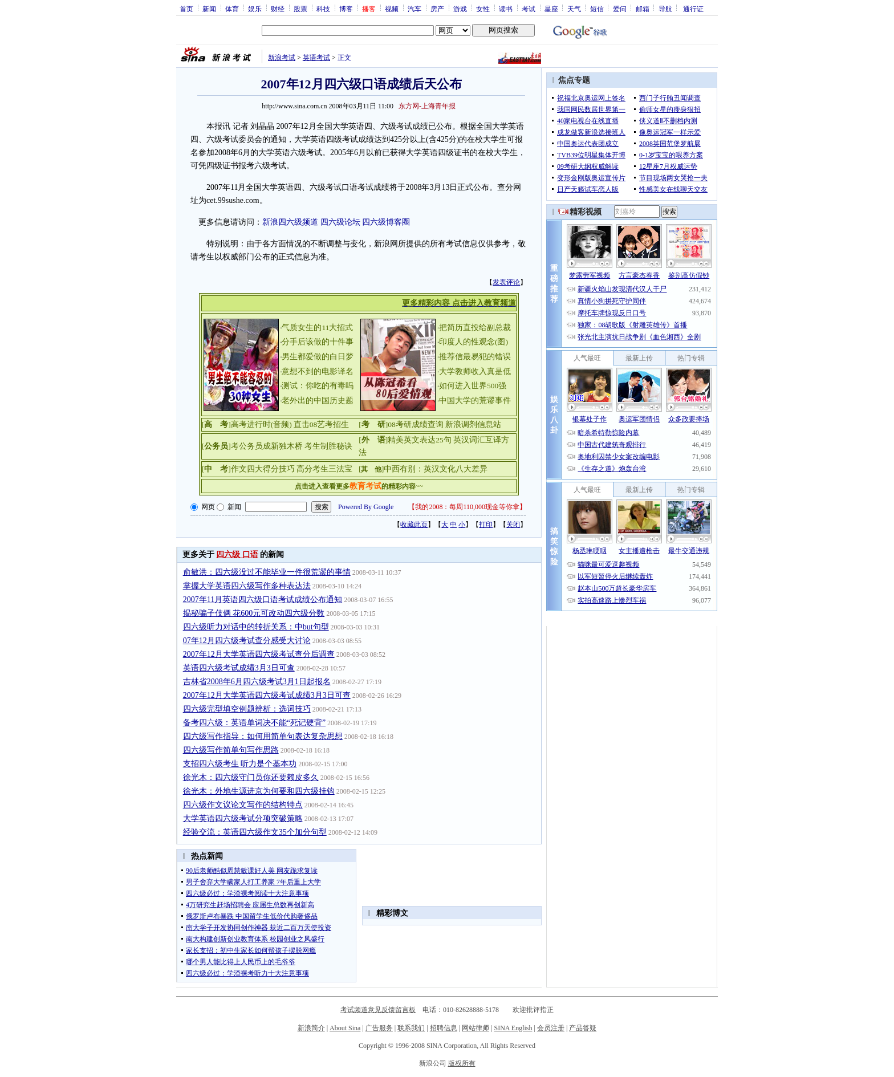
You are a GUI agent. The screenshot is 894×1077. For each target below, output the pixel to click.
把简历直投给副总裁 (475, 327)
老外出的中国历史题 (317, 400)
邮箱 (642, 8)
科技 (323, 8)
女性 (483, 8)
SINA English (513, 1028)
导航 (665, 8)
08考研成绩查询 (416, 424)
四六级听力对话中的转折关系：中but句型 (256, 627)
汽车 (414, 8)
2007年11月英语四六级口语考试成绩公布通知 (262, 599)
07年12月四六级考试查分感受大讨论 (247, 640)
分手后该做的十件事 (317, 342)
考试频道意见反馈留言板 (378, 1010)
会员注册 (550, 1028)
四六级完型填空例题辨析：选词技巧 (247, 709)
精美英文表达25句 (420, 440)
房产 (437, 8)
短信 (597, 8)
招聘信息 (443, 1028)
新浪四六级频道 (290, 222)
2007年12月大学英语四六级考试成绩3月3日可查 (267, 695)
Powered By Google (365, 507)
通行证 (693, 8)
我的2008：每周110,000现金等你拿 (467, 507)
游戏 (460, 8)
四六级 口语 (237, 554)
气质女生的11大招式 (317, 327)
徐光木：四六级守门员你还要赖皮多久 (251, 777)
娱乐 (255, 8)
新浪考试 (281, 58)
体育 (232, 8)
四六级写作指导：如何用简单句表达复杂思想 (263, 736)
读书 (506, 8)
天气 (574, 8)
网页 (208, 507)
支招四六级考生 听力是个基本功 (240, 763)
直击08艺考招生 (322, 424)
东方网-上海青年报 (427, 106)
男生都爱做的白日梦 (317, 356)
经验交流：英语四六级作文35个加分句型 (255, 832)
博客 (346, 8)
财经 (278, 8)
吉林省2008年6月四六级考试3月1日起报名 (257, 681)
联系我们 (411, 1028)
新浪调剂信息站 (473, 424)
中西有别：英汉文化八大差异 (435, 469)
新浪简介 (311, 1028)
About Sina (345, 1028)
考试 (528, 8)
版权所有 (462, 1063)
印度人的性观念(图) (473, 342)
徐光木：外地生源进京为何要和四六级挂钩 (259, 791)
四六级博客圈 (386, 222)
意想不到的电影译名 (317, 371)
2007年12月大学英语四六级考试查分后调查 (259, 654)
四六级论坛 (340, 222)
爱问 (620, 8)
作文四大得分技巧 (263, 469)
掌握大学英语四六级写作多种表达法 (247, 586)
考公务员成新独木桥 (267, 446)
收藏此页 (414, 525)
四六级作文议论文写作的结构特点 (243, 804)
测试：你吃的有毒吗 (317, 385)
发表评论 (506, 282)
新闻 (209, 8)
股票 (300, 8)
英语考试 (316, 58)
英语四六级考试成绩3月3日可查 (239, 668)
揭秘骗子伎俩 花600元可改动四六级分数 (254, 613)
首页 (186, 8)
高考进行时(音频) (261, 424)
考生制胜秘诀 (328, 446)
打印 (486, 525)
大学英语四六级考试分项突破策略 (243, 818)
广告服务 (379, 1028)
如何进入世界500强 (472, 385)
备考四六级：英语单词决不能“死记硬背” (254, 722)
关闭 (513, 525)
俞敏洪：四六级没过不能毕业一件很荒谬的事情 (267, 572)
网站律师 (475, 1028)
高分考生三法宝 (324, 469)
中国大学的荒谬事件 (475, 400)
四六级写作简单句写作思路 (231, 750)
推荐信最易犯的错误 (475, 356)
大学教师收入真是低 (475, 371)
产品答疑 (582, 1028)
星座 (551, 8)
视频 (392, 8)
